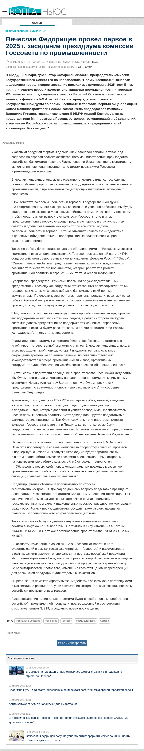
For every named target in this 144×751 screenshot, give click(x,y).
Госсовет (67, 621)
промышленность (86, 621)
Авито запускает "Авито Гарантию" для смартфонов (43, 703)
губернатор (51, 621)
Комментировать (72, 643)
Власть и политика (16, 31)
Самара (104, 621)
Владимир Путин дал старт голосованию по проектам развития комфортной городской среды (71, 689)
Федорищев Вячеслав (28, 621)
